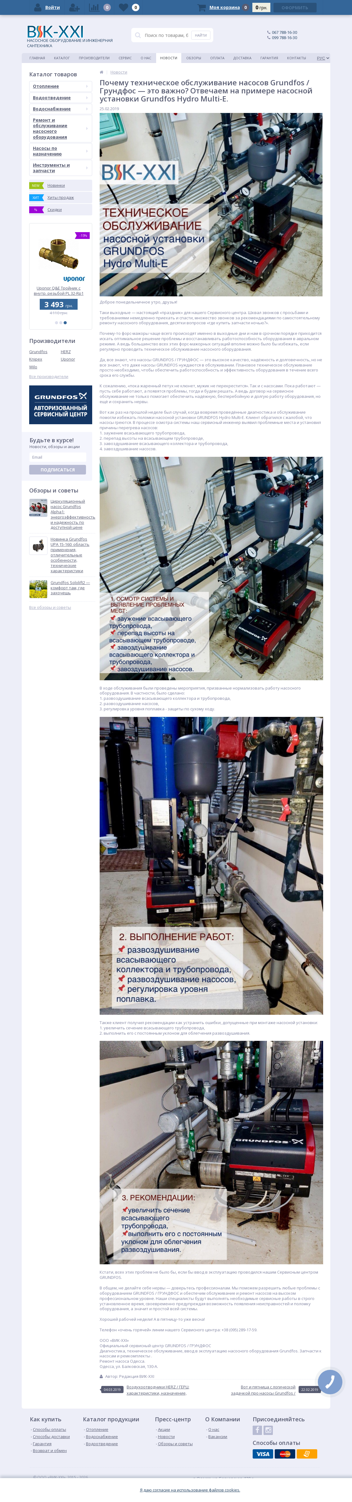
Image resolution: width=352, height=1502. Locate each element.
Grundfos (38, 351)
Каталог (62, 58)
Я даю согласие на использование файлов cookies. (190, 1490)
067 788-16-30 (284, 32)
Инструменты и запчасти (60, 167)
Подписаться (58, 470)
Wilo (33, 367)
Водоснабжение (60, 109)
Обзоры (193, 58)
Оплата (217, 58)
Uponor (68, 359)
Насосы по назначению (60, 151)
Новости (168, 58)
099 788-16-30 (284, 37)
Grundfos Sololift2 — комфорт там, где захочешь (70, 588)
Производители (94, 58)
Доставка (242, 58)
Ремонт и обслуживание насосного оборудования (60, 128)
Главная (37, 58)
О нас (146, 58)
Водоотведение (60, 98)
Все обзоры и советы (50, 607)
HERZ (66, 351)
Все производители (48, 376)
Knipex (35, 359)
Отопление (60, 86)
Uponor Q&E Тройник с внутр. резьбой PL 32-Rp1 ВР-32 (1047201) (61, 291)
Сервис (125, 58)
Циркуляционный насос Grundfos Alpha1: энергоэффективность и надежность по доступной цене (73, 514)
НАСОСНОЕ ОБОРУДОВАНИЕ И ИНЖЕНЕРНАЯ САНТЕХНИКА (70, 36)
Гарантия (269, 58)
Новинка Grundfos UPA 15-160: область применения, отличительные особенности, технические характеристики (70, 555)
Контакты (296, 58)
